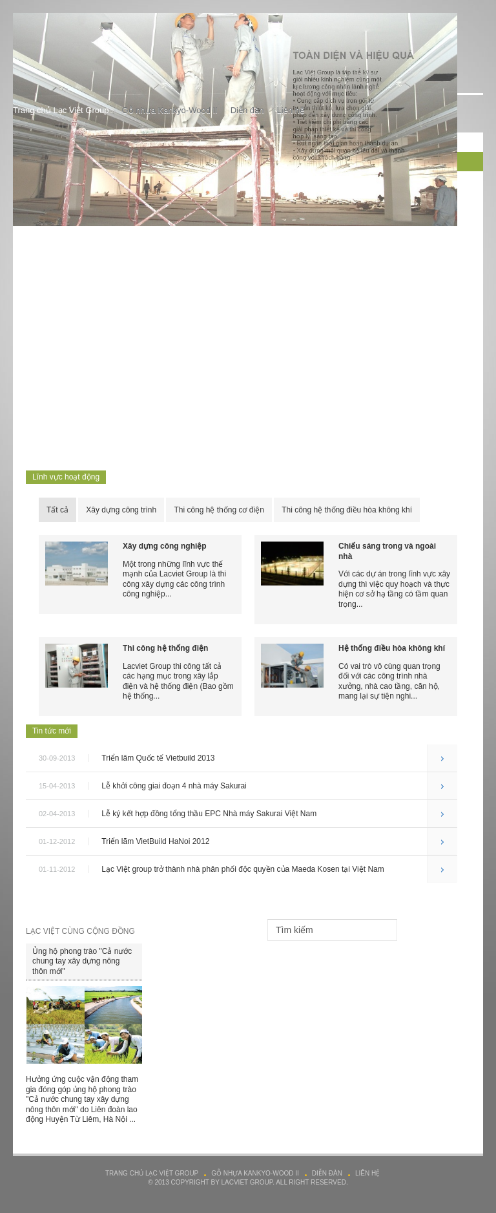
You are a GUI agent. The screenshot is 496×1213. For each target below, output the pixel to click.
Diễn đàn (247, 110)
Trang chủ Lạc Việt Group (60, 110)
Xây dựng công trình (121, 509)
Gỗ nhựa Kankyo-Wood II (169, 110)
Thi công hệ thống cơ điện (219, 509)
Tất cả (57, 509)
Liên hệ (290, 110)
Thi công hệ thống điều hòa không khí (347, 509)
